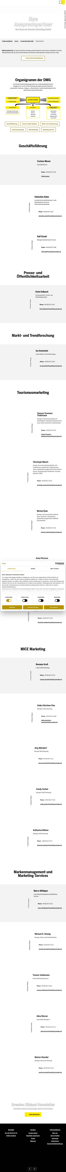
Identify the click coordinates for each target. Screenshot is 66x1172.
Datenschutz (55, 1141)
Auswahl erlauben (33, 607)
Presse (33, 1138)
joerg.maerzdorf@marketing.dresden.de (50, 763)
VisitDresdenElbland (7, 41)
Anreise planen (33, 1133)
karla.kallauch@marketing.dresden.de (51, 309)
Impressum (55, 1138)
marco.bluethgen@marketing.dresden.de (50, 908)
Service (16, 41)
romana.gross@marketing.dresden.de (51, 679)
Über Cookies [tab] (54, 568)
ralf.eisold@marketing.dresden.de (51, 252)
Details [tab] (33, 568)
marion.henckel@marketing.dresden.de (50, 1072)
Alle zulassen (54, 607)
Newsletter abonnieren (33, 1136)
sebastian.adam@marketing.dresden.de (50, 216)
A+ (35, 1169)
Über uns (55, 1133)
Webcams (33, 1141)
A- (29, 1169)
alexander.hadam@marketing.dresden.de (50, 622)
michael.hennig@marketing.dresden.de (50, 949)
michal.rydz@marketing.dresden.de (51, 532)
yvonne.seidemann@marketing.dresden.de (49, 990)
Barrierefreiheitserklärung (55, 1144)
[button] (49, 2)
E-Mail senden (45, 176)
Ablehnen (12, 607)
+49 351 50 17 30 (12, 1133)
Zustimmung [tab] (11, 568)
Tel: (6, 1133)
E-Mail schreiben (11, 1136)
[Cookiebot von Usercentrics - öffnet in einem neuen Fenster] (56, 563)
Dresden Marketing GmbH (27, 41)
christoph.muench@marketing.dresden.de (49, 485)
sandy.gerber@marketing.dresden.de (51, 804)
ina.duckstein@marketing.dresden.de (51, 366)
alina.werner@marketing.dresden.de (51, 1031)
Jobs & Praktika (55, 1136)
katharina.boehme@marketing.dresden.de (49, 845)
